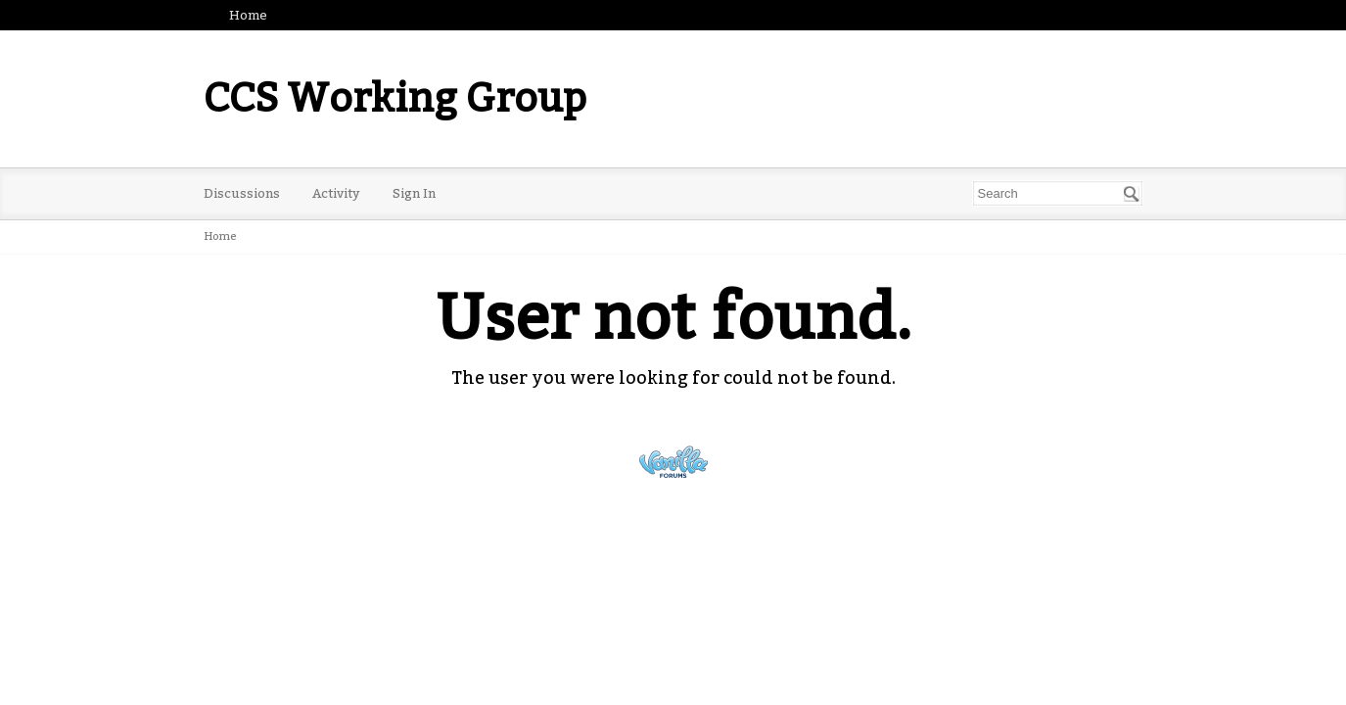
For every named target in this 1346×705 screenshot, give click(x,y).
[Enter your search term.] (1057, 193)
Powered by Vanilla (673, 462)
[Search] (1131, 194)
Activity (336, 193)
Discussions (242, 193)
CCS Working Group (395, 98)
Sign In (414, 193)
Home (248, 15)
